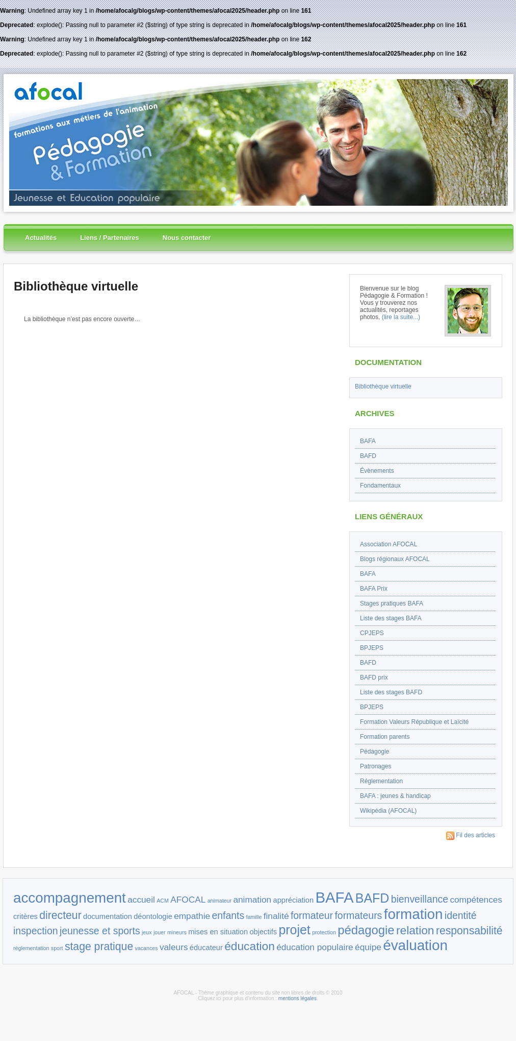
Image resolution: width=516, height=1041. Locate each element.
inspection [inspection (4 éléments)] (35, 930)
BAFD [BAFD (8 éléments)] (372, 898)
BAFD (368, 455)
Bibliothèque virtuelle (76, 286)
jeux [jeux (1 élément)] (147, 932)
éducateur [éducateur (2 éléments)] (206, 947)
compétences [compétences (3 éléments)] (476, 899)
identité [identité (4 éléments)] (461, 915)
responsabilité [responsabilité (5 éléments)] (469, 930)
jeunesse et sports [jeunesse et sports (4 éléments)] (100, 930)
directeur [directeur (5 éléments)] (60, 915)
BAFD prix (374, 677)
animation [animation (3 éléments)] (252, 899)
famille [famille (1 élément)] (254, 917)
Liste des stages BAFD (391, 692)
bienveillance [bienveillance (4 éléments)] (419, 899)
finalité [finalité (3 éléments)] (276, 916)
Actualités (41, 237)
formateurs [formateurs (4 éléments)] (358, 915)
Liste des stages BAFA (391, 618)
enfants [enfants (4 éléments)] (228, 915)
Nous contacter (187, 237)
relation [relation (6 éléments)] (415, 930)
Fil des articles (470, 835)
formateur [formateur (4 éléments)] (312, 915)
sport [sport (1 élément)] (57, 948)
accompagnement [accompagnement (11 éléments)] (69, 898)
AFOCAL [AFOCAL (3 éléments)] (187, 899)
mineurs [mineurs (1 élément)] (177, 932)
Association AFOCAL (388, 544)
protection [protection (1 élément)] (324, 932)
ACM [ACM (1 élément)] (163, 901)
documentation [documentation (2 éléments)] (107, 916)
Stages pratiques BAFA (391, 603)
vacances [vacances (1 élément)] (146, 948)
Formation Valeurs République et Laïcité (414, 721)
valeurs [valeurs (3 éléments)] (174, 947)
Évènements (377, 470)
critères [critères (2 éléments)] (25, 916)
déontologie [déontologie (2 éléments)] (153, 916)
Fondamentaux (380, 485)
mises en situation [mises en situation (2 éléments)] (218, 932)
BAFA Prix (374, 588)
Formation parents (384, 736)
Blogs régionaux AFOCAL (395, 559)
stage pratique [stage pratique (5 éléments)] (99, 946)
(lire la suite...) (401, 317)
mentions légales (297, 998)
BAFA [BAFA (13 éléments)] (334, 897)
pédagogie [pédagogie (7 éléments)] (366, 930)
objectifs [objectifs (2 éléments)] (263, 932)
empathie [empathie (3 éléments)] (192, 916)
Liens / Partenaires (109, 237)
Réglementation (381, 781)
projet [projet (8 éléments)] (294, 930)
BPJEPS (371, 647)
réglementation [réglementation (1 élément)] (31, 948)
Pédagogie (374, 751)
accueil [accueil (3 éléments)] (141, 899)
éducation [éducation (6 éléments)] (249, 946)
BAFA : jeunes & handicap (395, 796)
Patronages (375, 766)
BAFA (368, 441)
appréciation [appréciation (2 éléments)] (293, 900)
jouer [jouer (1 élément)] (159, 932)
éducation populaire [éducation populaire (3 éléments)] (314, 947)
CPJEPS (372, 633)
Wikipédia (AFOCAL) (388, 810)
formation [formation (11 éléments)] (413, 914)
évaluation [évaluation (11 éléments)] (415, 945)
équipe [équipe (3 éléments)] (368, 947)
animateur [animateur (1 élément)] (219, 901)
